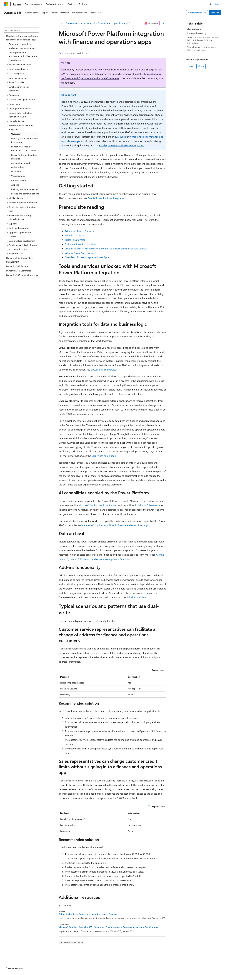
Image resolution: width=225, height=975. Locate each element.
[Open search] (210, 4)
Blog (42, 965)
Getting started (194, 29)
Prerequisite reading (196, 33)
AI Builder (111, 505)
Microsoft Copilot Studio (92, 505)
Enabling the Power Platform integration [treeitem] (24, 140)
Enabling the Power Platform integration (121, 145)
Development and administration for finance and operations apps (97, 23)
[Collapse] (35, 23)
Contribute (56, 965)
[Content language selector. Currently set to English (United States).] (18, 958)
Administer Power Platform (79, 231)
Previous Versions (28, 965)
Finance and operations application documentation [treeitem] (22, 46)
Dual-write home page (104, 455)
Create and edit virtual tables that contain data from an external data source (105, 248)
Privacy (68, 965)
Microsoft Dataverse (149, 505)
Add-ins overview (136, 597)
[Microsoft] (6, 4)
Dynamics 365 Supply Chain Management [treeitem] (19, 259)
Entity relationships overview (80, 244)
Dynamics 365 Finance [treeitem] (17, 266)
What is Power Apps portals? (80, 252)
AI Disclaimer (10, 965)
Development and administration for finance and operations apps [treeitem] (23, 56)
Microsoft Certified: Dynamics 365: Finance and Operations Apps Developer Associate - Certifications (108, 927)
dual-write (120, 136)
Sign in (218, 3)
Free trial (215, 12)
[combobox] (21, 29)
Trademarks (129, 965)
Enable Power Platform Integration (106, 198)
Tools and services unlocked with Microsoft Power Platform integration (203, 40)
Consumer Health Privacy (90, 965)
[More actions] (163, 23)
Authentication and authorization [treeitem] (20, 165)
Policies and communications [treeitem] (25, 193)
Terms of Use (114, 965)
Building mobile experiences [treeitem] (24, 189)
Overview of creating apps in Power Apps (87, 257)
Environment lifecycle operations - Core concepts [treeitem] (24, 148)
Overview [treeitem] (16, 133)
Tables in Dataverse (75, 239)
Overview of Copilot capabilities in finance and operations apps (114, 525)
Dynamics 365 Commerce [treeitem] (18, 270)
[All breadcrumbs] (61, 23)
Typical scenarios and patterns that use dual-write (201, 48)
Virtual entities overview (104, 369)
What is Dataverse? (75, 235)
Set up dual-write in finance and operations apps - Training (88, 914)
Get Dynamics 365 (197, 12)
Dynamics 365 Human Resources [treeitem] (22, 275)
